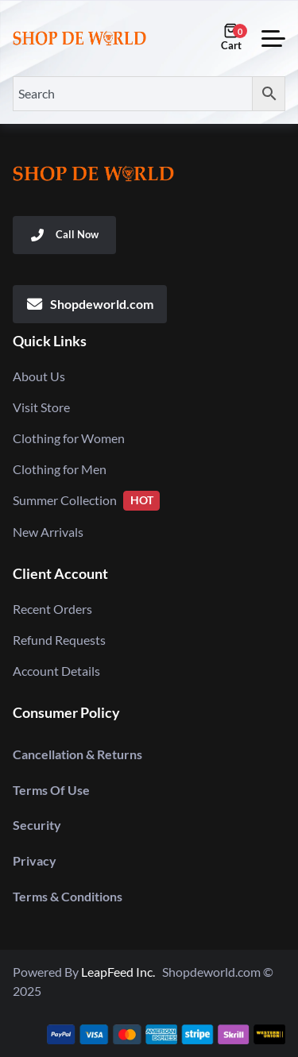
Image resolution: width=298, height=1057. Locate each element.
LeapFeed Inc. (121, 971)
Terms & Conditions (67, 896)
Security (37, 824)
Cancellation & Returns (77, 754)
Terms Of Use (51, 789)
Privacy (34, 860)
